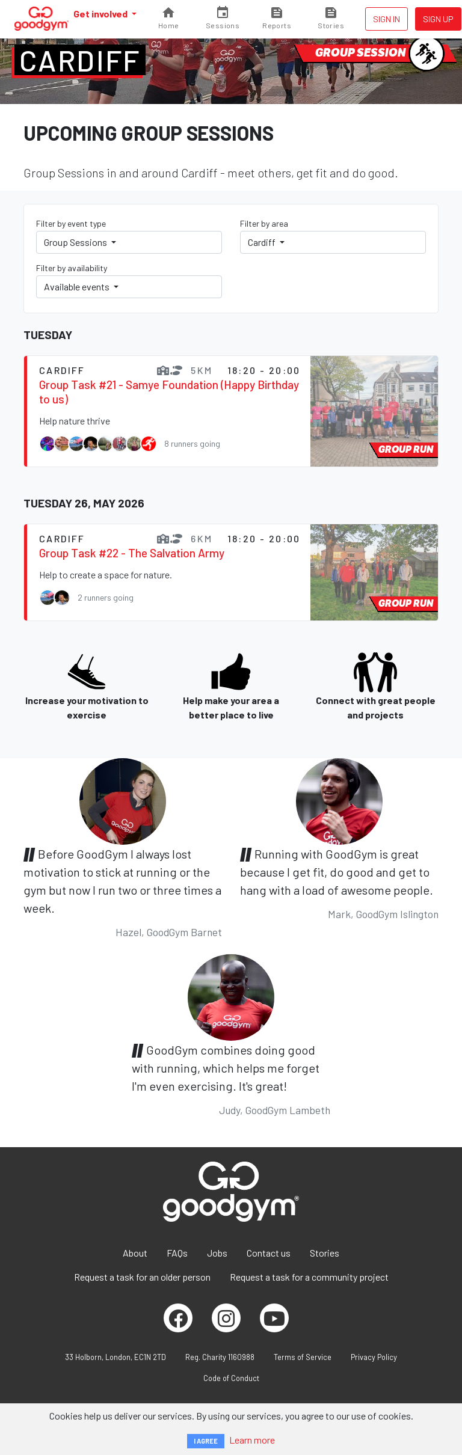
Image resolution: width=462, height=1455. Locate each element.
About (135, 1252)
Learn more (252, 1439)
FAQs (177, 1252)
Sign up (438, 19)
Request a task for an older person (142, 1276)
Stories (324, 1252)
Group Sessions (76, 242)
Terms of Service (302, 1357)
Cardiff (80, 60)
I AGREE (206, 1441)
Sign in (386, 19)
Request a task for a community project (309, 1276)
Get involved (101, 13)
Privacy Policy (374, 1357)
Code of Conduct (231, 1378)
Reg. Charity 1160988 (219, 1357)
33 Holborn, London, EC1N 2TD (115, 1357)
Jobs (217, 1252)
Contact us (269, 1252)
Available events (77, 286)
